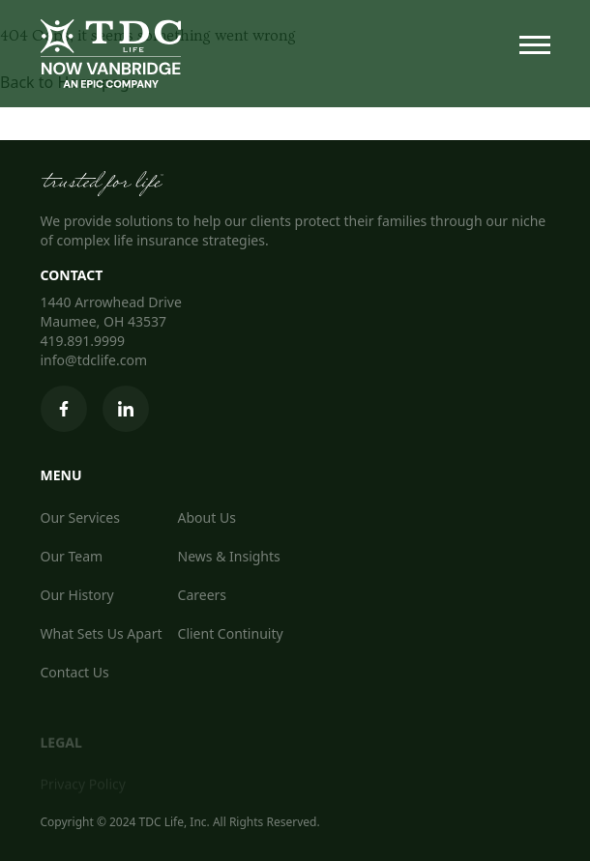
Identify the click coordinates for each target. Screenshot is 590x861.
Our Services (80, 517)
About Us (207, 517)
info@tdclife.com (94, 360)
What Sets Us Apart (101, 633)
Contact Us (75, 672)
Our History (77, 595)
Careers (202, 595)
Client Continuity (230, 633)
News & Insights (229, 556)
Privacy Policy (83, 787)
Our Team (72, 556)
